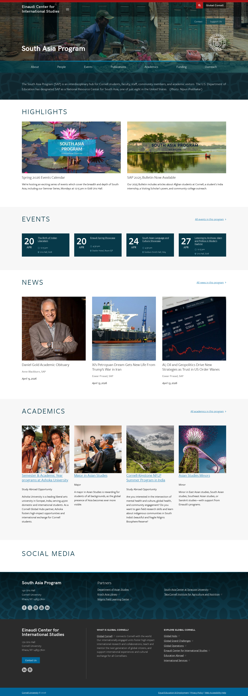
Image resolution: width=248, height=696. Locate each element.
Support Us (216, 20)
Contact (198, 20)
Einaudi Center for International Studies (187, 649)
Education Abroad (175, 654)
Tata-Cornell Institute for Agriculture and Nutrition (193, 593)
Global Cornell (215, 3)
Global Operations (175, 644)
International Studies (42, 7)
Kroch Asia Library (109, 593)
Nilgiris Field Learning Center (115, 598)
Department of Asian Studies (115, 588)
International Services (177, 659)
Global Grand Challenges (179, 639)
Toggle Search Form (199, 3)
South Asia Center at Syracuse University (187, 588)
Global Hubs (172, 634)
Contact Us (31, 658)
